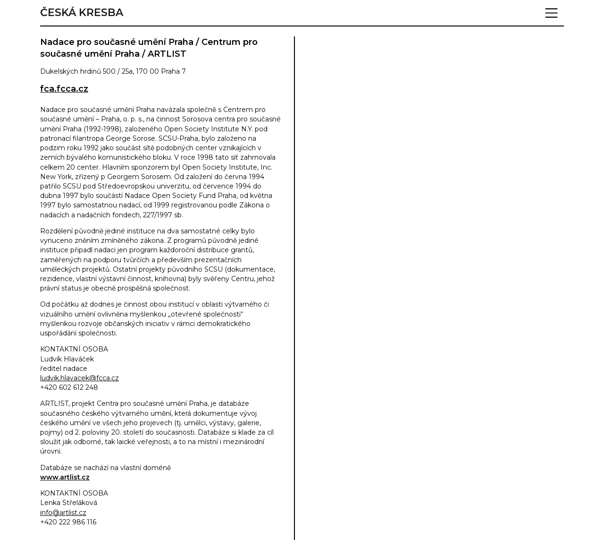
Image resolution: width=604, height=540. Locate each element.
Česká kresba (81, 13)
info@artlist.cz (63, 512)
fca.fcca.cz (64, 89)
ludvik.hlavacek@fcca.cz (79, 378)
